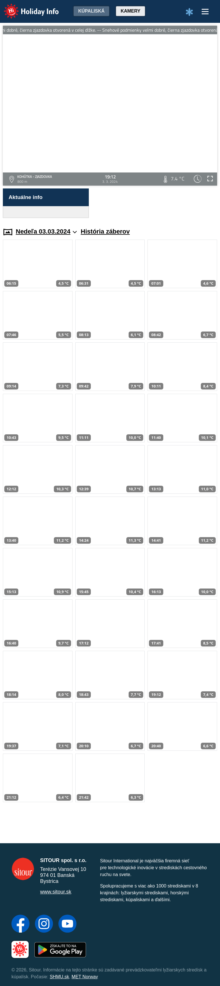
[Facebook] (20, 924)
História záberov (105, 231)
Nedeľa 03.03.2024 (46, 231)
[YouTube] (67, 924)
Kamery (130, 11)
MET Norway (85, 976)
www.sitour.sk (55, 892)
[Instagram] (44, 924)
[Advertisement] (156, 203)
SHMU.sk (59, 976)
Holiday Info (26, 7)
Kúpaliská (91, 11)
